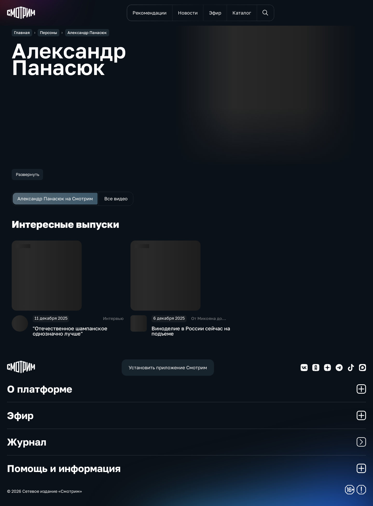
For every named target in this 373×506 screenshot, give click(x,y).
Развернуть (27, 174)
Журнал (186, 442)
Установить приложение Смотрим (168, 367)
